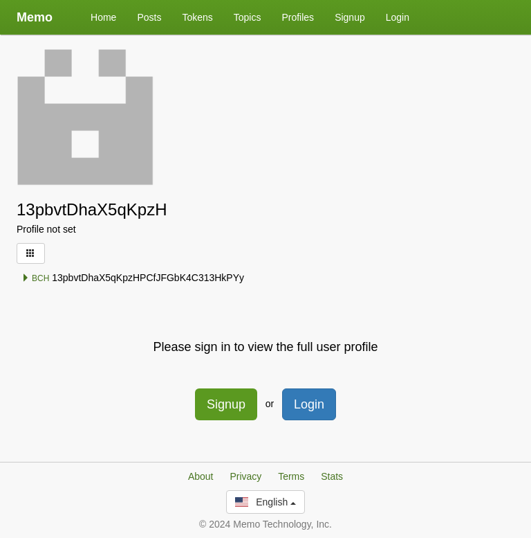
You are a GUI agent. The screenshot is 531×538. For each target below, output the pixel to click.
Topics (247, 17)
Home (103, 17)
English (265, 502)
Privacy (245, 476)
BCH (35, 278)
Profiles (297, 17)
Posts (149, 17)
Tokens (197, 17)
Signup (350, 17)
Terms (291, 476)
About (201, 476)
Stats (332, 476)
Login (397, 17)
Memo (35, 17)
